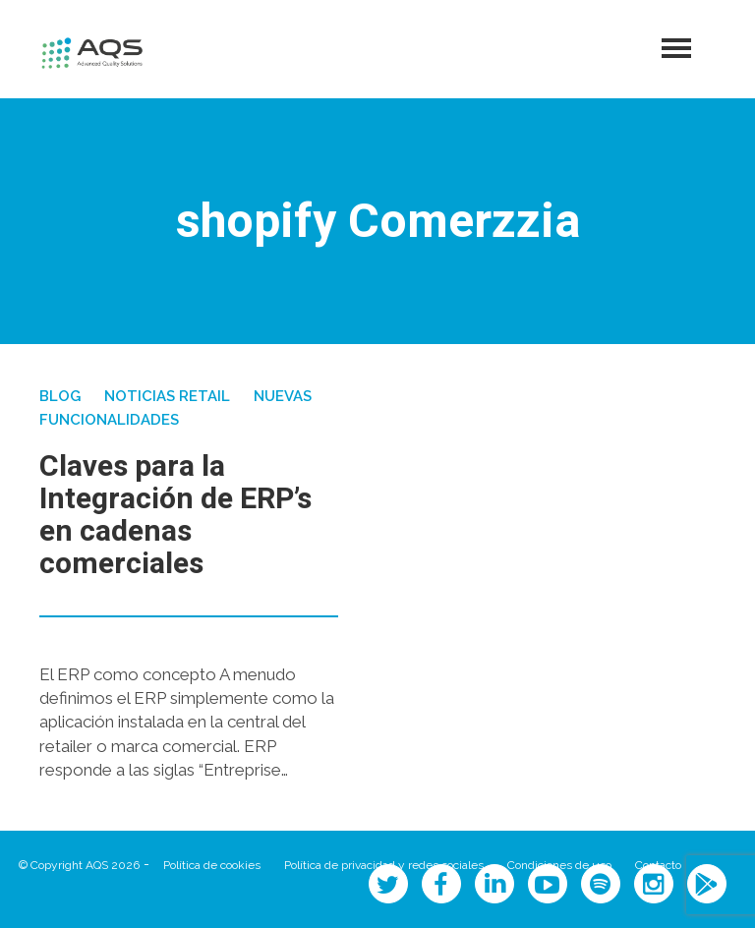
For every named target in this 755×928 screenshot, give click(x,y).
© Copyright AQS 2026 (79, 865)
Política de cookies (212, 865)
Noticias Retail (167, 396)
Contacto (658, 865)
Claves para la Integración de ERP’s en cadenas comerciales (175, 515)
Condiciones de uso (559, 865)
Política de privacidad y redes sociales (384, 865)
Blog (60, 396)
